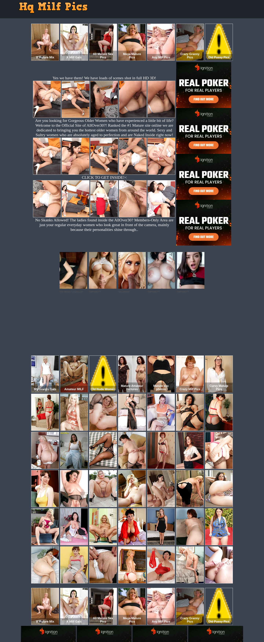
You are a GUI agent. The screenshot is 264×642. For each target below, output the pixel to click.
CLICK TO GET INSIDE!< (104, 177)
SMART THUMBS (138, 627)
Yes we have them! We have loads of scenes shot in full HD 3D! (104, 78)
